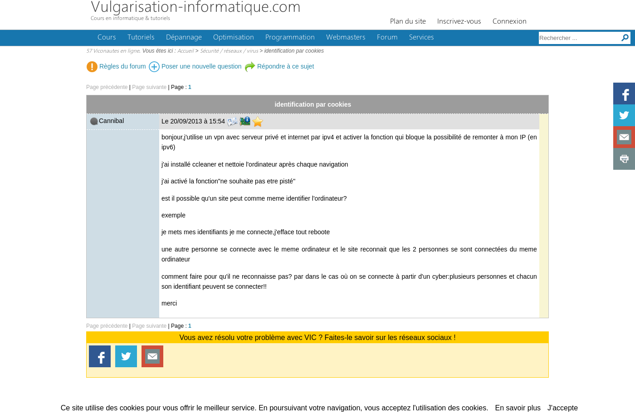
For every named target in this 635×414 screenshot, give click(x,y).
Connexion (510, 21)
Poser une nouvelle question (195, 66)
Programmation (290, 37)
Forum (387, 37)
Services (421, 37)
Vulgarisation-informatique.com (196, 8)
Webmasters (346, 37)
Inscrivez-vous (459, 21)
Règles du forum (116, 66)
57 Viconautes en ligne (112, 51)
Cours (107, 37)
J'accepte (562, 408)
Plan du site (408, 21)
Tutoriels (141, 37)
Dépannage (184, 37)
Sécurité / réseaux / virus (229, 51)
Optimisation (233, 37)
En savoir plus (518, 408)
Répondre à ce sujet (279, 66)
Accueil (185, 51)
